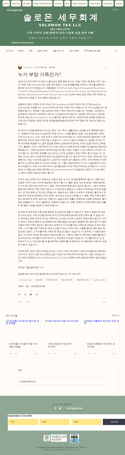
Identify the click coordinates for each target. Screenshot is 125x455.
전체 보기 (115, 315)
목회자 (21, 51)
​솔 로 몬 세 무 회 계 (60, 17)
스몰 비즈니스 (58, 51)
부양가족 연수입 (82, 280)
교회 (31, 51)
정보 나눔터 (74, 51)
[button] (116, 51)
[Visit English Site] (15, 10)
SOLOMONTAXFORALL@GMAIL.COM (53, 447)
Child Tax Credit (26, 280)
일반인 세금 (42, 51)
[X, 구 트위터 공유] (25, 294)
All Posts (9, 51)
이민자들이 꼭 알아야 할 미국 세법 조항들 (23, 345)
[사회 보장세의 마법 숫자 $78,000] (62, 329)
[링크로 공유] (37, 294)
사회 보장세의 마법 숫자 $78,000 (60, 345)
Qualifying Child (99, 280)
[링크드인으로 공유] (31, 294)
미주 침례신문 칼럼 (92, 51)
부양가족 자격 (52, 280)
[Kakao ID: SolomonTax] (22, 42)
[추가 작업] (105, 67)
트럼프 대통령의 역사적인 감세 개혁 (101, 345)
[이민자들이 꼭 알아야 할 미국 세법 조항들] (23, 329)
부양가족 (39, 280)
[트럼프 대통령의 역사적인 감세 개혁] (101, 329)
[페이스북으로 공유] (19, 294)
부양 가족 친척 (66, 280)
